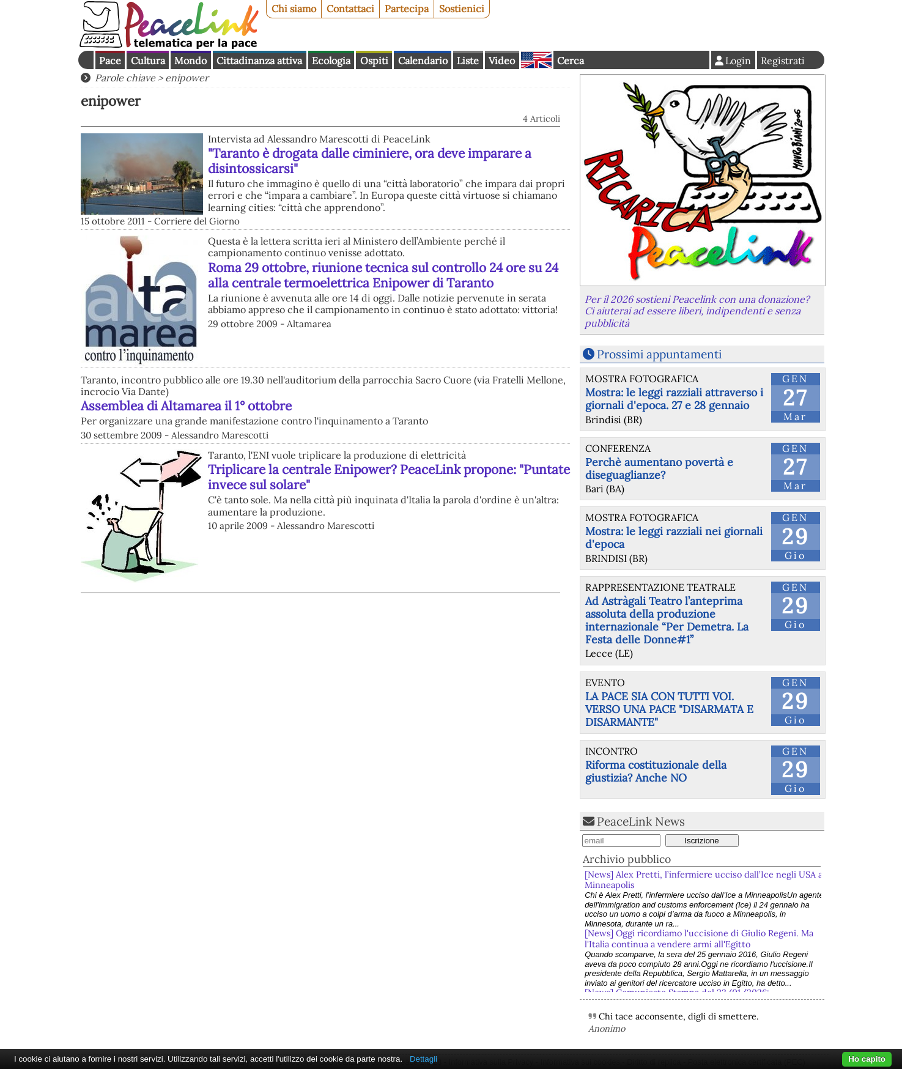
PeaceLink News (641, 821)
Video (502, 60)
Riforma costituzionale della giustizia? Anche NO (655, 771)
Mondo (190, 60)
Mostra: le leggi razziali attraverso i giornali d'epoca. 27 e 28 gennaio (674, 398)
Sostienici (461, 8)
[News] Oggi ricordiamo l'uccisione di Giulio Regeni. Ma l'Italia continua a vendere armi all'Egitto (699, 938)
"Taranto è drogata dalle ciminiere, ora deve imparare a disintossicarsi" (369, 161)
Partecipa (407, 8)
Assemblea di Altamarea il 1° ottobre (186, 406)
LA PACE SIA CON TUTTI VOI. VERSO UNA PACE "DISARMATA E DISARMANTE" (669, 709)
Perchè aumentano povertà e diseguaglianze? (659, 468)
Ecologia (331, 60)
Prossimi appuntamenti (659, 354)
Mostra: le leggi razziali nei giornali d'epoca (674, 537)
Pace (110, 60)
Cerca (570, 60)
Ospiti (374, 60)
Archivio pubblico (627, 859)
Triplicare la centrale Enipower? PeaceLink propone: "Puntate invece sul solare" (389, 477)
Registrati (783, 60)
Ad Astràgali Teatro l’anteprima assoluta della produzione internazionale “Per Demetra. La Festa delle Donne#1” (667, 620)
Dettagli (423, 1058)
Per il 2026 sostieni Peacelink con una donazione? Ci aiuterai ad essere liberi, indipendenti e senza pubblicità (697, 310)
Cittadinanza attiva (259, 60)
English (536, 60)
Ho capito (866, 1058)
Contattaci (350, 8)
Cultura (148, 60)
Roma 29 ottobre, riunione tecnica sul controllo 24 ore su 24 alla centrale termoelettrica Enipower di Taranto (383, 275)
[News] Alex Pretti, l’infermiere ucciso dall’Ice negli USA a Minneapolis (704, 879)
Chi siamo (294, 8)
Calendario (423, 60)
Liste (468, 60)
